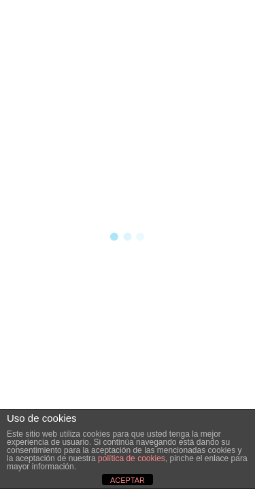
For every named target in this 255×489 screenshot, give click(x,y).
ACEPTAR (127, 480)
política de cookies (131, 458)
